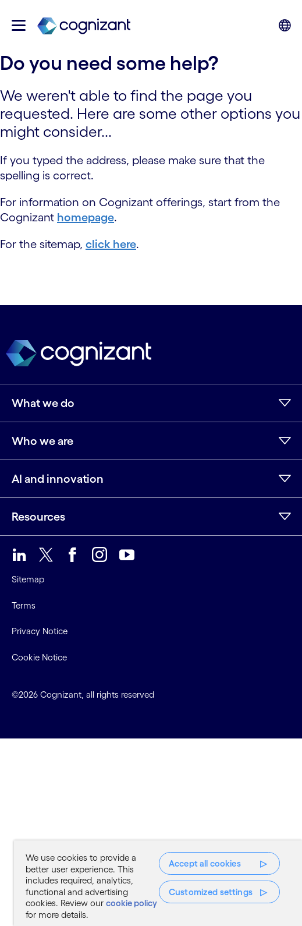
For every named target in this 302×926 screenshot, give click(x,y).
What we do (43, 403)
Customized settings (211, 892)
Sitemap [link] (28, 579)
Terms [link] (23, 605)
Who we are (42, 440)
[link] (83, 25)
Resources (38, 516)
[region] (158, 883)
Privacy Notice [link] (39, 631)
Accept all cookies (205, 863)
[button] (19, 25)
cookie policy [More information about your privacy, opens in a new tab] (131, 903)
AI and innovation (58, 478)
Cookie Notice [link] (39, 657)
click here (111, 244)
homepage (85, 217)
